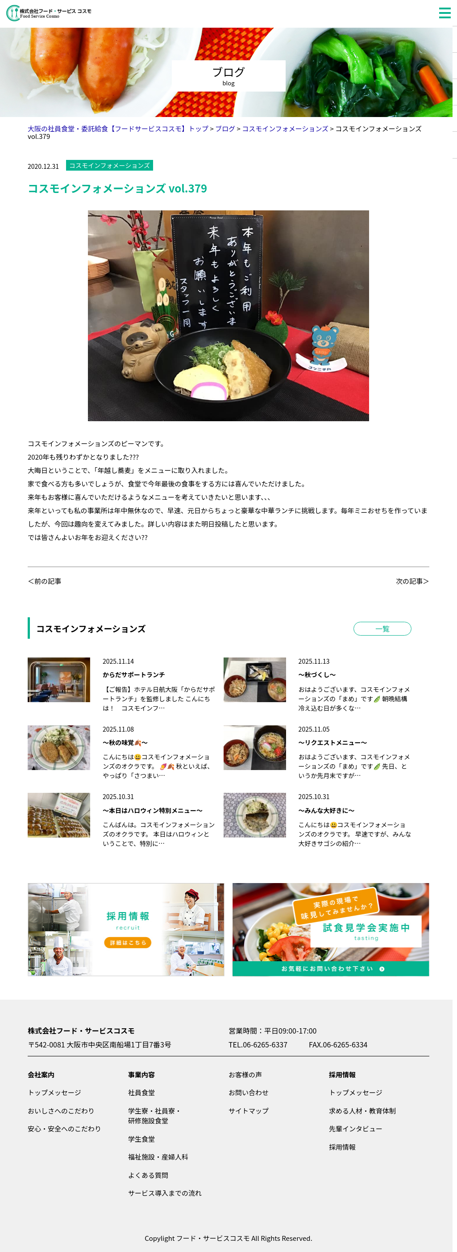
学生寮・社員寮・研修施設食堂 (155, 1116)
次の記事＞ (412, 581)
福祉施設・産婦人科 (158, 1156)
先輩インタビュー (355, 1128)
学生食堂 (141, 1138)
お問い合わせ (248, 1092)
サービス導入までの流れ (165, 1193)
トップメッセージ (54, 1092)
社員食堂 (141, 1092)
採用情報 (342, 1074)
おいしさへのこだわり (61, 1110)
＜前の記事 (44, 581)
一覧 (382, 628)
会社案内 (41, 1074)
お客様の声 (245, 1074)
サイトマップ (248, 1110)
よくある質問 (148, 1175)
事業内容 (141, 1074)
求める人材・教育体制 (362, 1110)
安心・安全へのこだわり (64, 1128)
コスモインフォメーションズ (109, 165)
